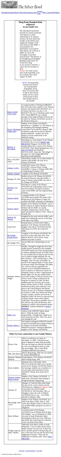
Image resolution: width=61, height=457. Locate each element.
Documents (28, 13)
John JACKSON (27, 150)
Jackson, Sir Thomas (11, 218)
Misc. (44, 13)
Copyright (39, 451)
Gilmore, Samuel (13, 174)
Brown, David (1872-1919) (12, 113)
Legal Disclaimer (30, 451)
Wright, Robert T (13, 325)
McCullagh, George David (12, 236)
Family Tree (39, 13)
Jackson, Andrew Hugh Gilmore (14, 378)
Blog (58, 13)
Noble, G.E (11, 315)
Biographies (10, 13)
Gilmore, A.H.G (13, 168)
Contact (49, 13)
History (17, 13)
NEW (54, 13)
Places (22, 13)
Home (3, 13)
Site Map (21, 451)
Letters (34, 13)
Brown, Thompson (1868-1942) (14, 130)
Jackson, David (12, 198)
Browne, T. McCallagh (11, 148)
